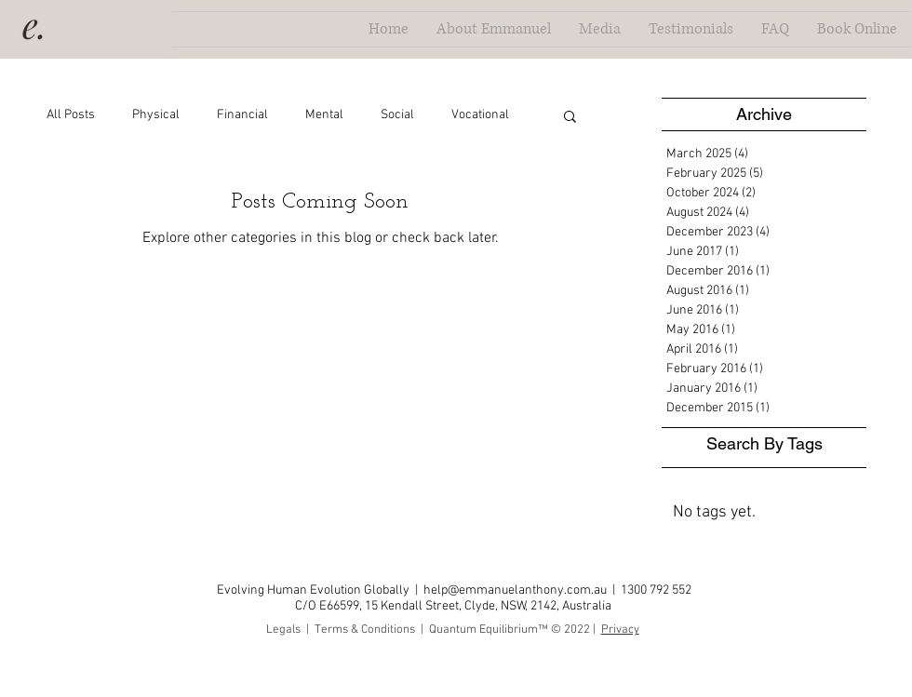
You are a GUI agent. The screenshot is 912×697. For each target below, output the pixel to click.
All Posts (71, 115)
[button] (570, 117)
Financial (242, 115)
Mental (324, 115)
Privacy (620, 630)
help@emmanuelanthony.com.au (515, 590)
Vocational (480, 115)
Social (397, 115)
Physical (156, 115)
